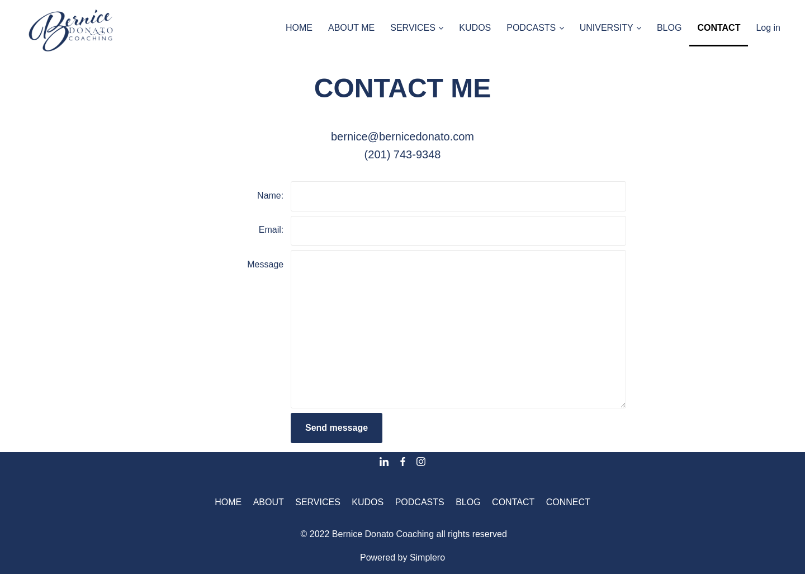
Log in (768, 27)
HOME (228, 502)
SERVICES (317, 502)
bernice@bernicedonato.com (402, 136)
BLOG (468, 502)
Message (265, 264)
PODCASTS (419, 502)
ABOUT (268, 502)
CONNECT (568, 502)
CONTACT (513, 502)
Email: (271, 229)
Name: (270, 195)
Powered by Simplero (402, 557)
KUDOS (367, 502)
